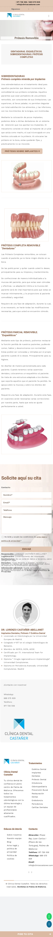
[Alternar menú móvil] (48, 16)
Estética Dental (39, 769)
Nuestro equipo (14, 838)
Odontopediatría (39, 786)
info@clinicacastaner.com (28, 4)
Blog (9, 842)
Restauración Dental (38, 795)
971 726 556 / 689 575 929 (28, 2)
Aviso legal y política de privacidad (13, 848)
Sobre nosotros (14, 835)
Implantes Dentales (36, 774)
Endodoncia (37, 800)
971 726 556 (43, 852)
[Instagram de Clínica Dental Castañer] (31, 870)
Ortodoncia (37, 783)
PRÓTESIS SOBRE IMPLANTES (21, 151)
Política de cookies (12, 857)
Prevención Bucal (40, 790)
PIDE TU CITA (25, 934)
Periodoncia (37, 804)
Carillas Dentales (40, 807)
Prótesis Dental (39, 779)
